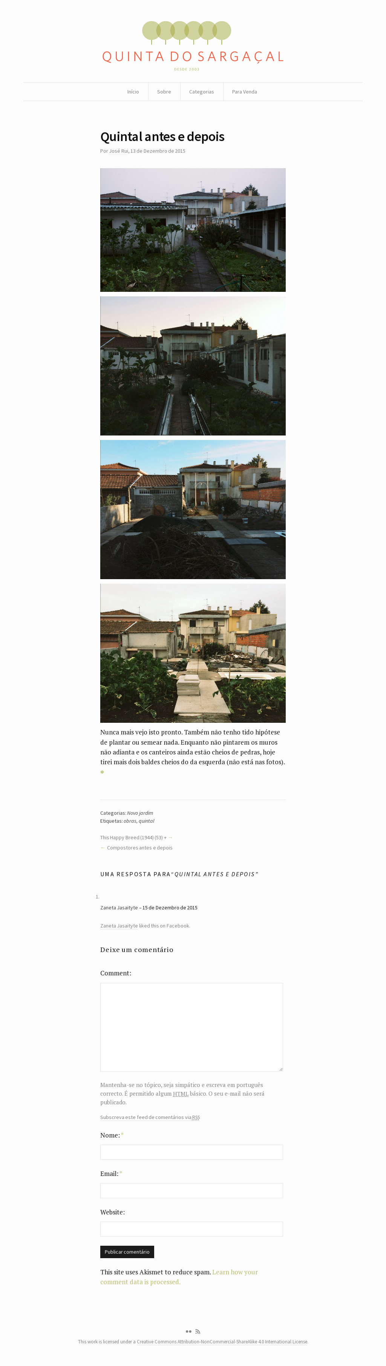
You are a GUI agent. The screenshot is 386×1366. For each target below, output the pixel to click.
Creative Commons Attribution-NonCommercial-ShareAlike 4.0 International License (222, 1341)
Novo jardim (140, 812)
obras (130, 820)
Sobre (164, 91)
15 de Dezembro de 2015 (170, 907)
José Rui (118, 150)
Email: (111, 1173)
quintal (146, 820)
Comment (114, 973)
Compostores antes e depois (140, 847)
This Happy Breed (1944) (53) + (133, 837)
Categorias (201, 91)
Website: (112, 1212)
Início (133, 91)
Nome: (112, 1135)
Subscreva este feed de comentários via (150, 1117)
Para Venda (244, 91)
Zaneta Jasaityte (119, 907)
